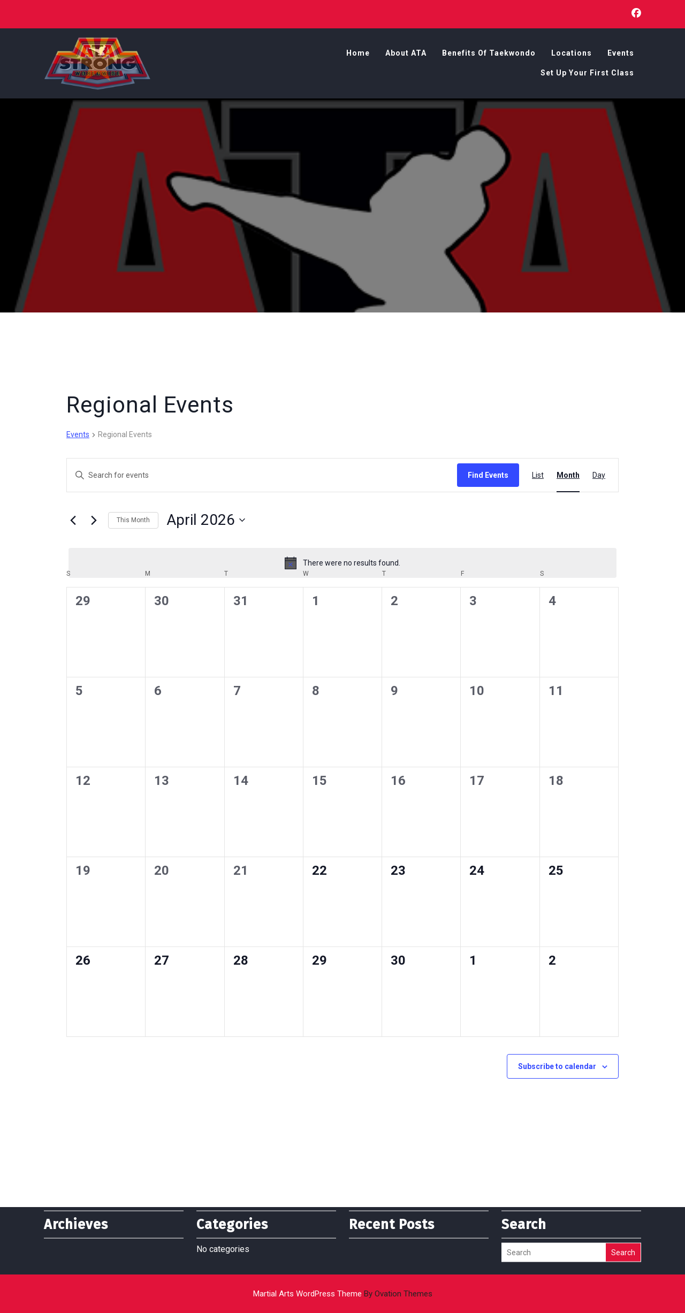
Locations (571, 54)
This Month (133, 520)
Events (620, 54)
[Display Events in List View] (538, 475)
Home (358, 54)
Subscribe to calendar (557, 1066)
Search (623, 1230)
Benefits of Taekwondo (489, 54)
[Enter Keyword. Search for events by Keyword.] (262, 475)
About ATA (406, 54)
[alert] (342, 563)
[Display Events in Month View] (568, 475)
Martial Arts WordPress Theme (342, 1294)
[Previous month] (72, 520)
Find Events (488, 475)
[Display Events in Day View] (598, 475)
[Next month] (93, 520)
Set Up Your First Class (587, 74)
